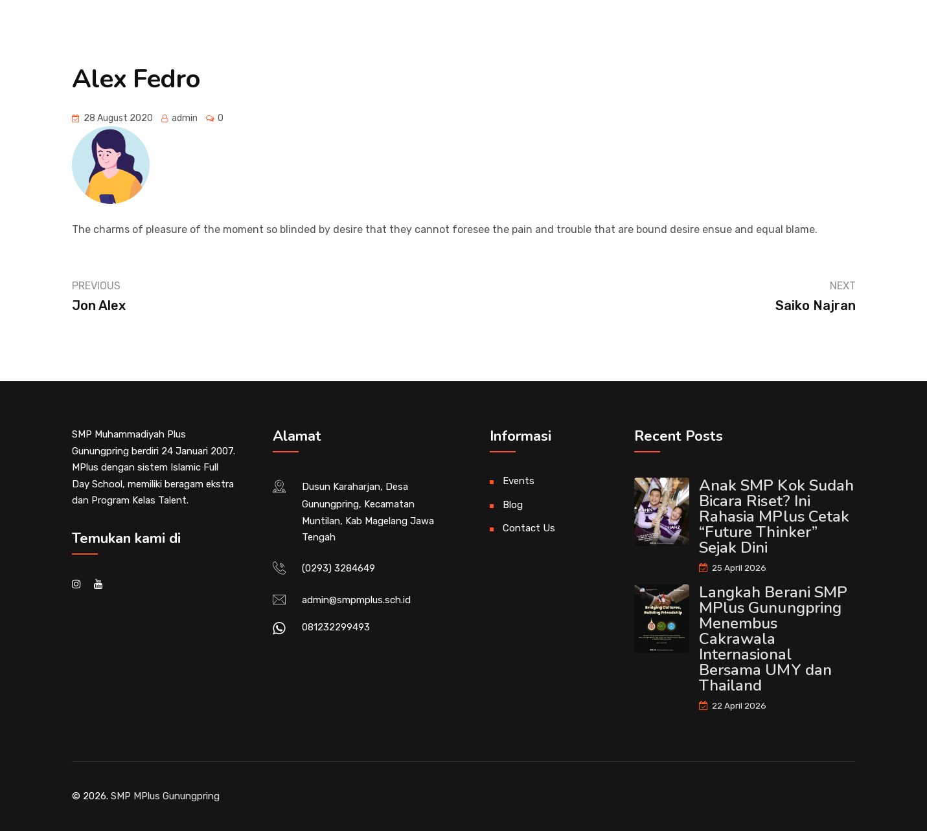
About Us (224, 37)
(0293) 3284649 (338, 568)
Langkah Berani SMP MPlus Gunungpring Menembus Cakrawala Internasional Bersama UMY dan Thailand (773, 639)
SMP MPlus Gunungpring (165, 796)
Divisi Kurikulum (491, 37)
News (294, 37)
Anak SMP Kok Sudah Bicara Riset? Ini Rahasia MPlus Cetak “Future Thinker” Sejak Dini (776, 516)
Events (518, 481)
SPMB (793, 37)
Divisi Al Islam (374, 37)
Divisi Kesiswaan (614, 37)
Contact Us (529, 528)
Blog (513, 505)
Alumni (717, 37)
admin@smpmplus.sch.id (356, 600)
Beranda (147, 37)
